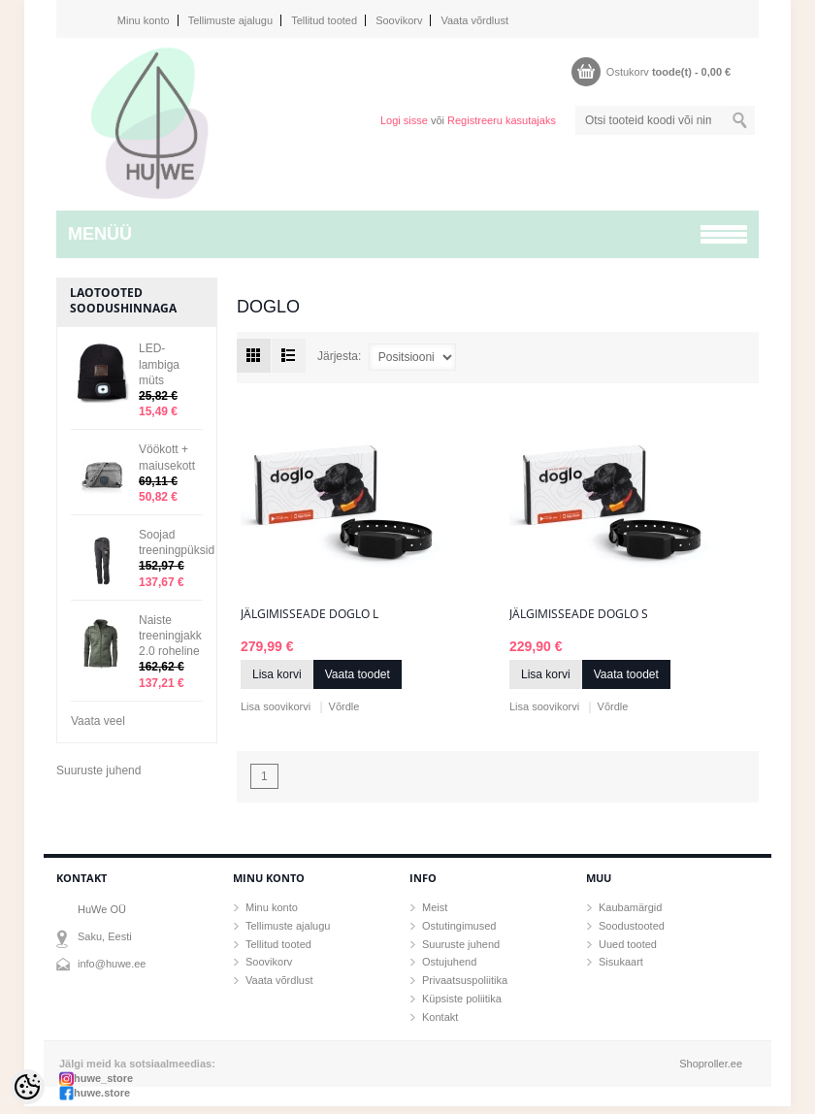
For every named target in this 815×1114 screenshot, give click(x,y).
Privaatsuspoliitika (464, 980)
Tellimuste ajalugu (230, 20)
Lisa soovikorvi (275, 706)
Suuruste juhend (98, 770)
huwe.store (102, 1092)
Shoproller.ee (710, 1063)
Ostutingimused (459, 926)
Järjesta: (339, 356)
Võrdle (344, 706)
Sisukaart (621, 961)
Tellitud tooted (324, 20)
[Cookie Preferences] (27, 1086)
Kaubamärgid (630, 907)
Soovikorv (398, 20)
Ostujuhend (449, 961)
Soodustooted (632, 926)
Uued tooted (628, 944)
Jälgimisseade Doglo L (309, 614)
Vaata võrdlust (474, 20)
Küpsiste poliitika (462, 998)
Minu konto (143, 20)
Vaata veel (98, 721)
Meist (434, 907)
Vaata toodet (357, 674)
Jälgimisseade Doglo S (578, 614)
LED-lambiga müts (159, 364)
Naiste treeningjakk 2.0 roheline (170, 635)
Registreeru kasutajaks (501, 120)
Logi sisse (404, 120)
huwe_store (103, 1078)
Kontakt (440, 1017)
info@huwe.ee (112, 963)
